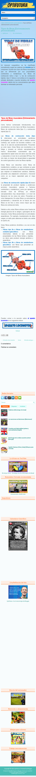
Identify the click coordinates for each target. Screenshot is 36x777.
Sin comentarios (17, 33)
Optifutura (5, 33)
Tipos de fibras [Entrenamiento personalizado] (15, 29)
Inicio (3, 23)
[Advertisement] (18, 101)
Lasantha (30, 771)
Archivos (22, 406)
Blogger (27, 601)
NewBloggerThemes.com (18, 773)
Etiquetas (14, 406)
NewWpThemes (13, 771)
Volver (18, 331)
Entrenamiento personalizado (14, 23)
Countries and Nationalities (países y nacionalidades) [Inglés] (18, 429)
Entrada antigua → (29, 340)
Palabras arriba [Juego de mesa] (17, 410)
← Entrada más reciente (8, 340)
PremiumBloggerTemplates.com (18, 772)
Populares (5, 406)
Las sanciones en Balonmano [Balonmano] (20, 419)
